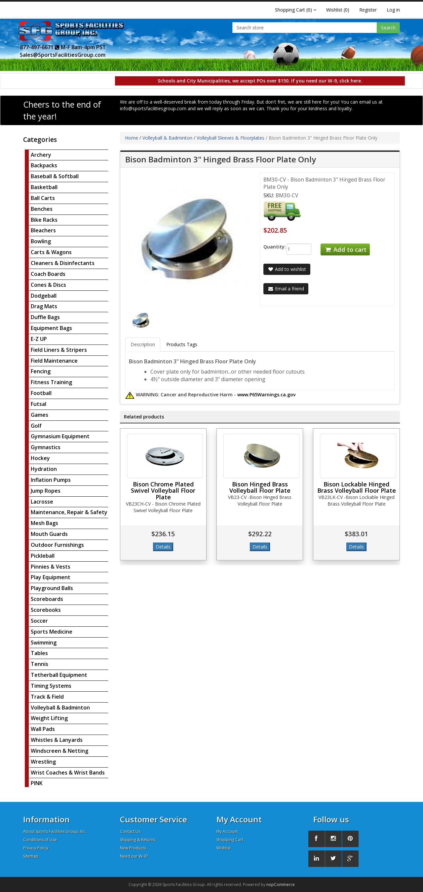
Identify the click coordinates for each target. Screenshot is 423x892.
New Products (133, 848)
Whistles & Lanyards (57, 739)
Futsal (38, 404)
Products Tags (181, 344)
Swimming (44, 642)
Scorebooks (46, 609)
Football (41, 393)
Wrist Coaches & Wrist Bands (68, 772)
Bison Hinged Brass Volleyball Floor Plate (259, 487)
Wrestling (43, 761)
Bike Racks (44, 219)
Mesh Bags (44, 523)
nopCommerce (280, 884)
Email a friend (286, 288)
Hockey (40, 458)
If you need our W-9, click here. (326, 81)
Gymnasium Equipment (60, 436)
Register (368, 10)
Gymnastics (45, 447)
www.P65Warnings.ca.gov (266, 394)
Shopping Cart (229, 839)
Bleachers (43, 230)
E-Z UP (39, 339)
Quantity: (269, 247)
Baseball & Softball (55, 176)
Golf (36, 425)
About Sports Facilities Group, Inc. (54, 831)
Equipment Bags (51, 328)
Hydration (44, 469)
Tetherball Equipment (59, 674)
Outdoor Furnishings (57, 544)
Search (388, 27)
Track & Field (47, 696)
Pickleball (43, 555)
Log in (393, 10)
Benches (42, 209)
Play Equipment (50, 577)
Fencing (41, 371)
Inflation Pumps (51, 479)
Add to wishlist (287, 269)
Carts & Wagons (51, 252)
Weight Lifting (49, 718)
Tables (39, 653)
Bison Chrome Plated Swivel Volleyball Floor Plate (163, 490)
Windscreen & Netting (59, 750)
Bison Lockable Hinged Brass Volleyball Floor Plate (356, 487)
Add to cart (345, 249)
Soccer (39, 620)
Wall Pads (43, 729)
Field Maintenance (54, 360)
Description (143, 344)
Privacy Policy (35, 848)
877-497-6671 (39, 47)
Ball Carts (43, 198)
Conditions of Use (40, 839)
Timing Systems (51, 685)
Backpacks (44, 165)
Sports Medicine (51, 631)
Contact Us (130, 831)
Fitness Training (51, 382)
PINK (37, 783)
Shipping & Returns (137, 839)
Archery (41, 154)
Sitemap (30, 856)
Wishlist (223, 848)
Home (131, 138)
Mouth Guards (49, 534)
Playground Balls (52, 588)
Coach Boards (48, 274)
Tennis (39, 664)
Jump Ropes (45, 490)
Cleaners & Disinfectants (63, 263)
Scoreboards (47, 599)
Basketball (44, 187)
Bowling (41, 241)
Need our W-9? (134, 856)
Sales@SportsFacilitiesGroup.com (62, 54)
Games (39, 414)
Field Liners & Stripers (59, 349)
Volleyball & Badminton (60, 707)
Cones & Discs (48, 284)
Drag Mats (44, 306)
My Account (227, 831)
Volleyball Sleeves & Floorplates (230, 138)
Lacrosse (42, 501)
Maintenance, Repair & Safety (69, 512)
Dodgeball (44, 295)
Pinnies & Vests (50, 566)
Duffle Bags (45, 317)
